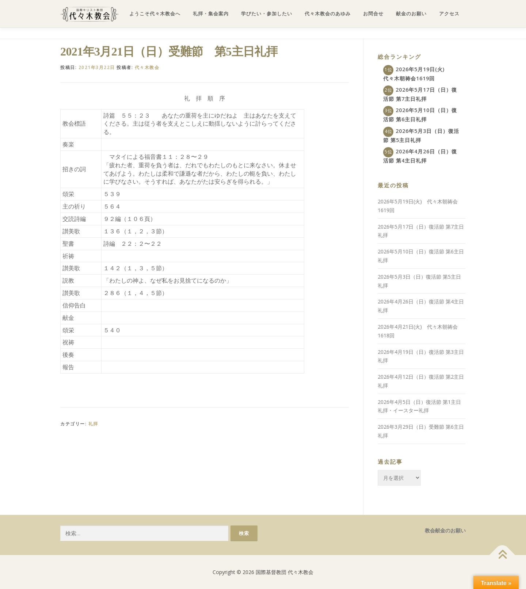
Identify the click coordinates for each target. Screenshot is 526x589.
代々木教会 (147, 67)
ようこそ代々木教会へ (154, 13)
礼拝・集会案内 (211, 13)
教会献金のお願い (445, 530)
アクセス (449, 13)
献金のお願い (411, 13)
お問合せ (373, 13)
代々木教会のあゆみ (328, 13)
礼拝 (93, 424)
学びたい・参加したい (266, 13)
